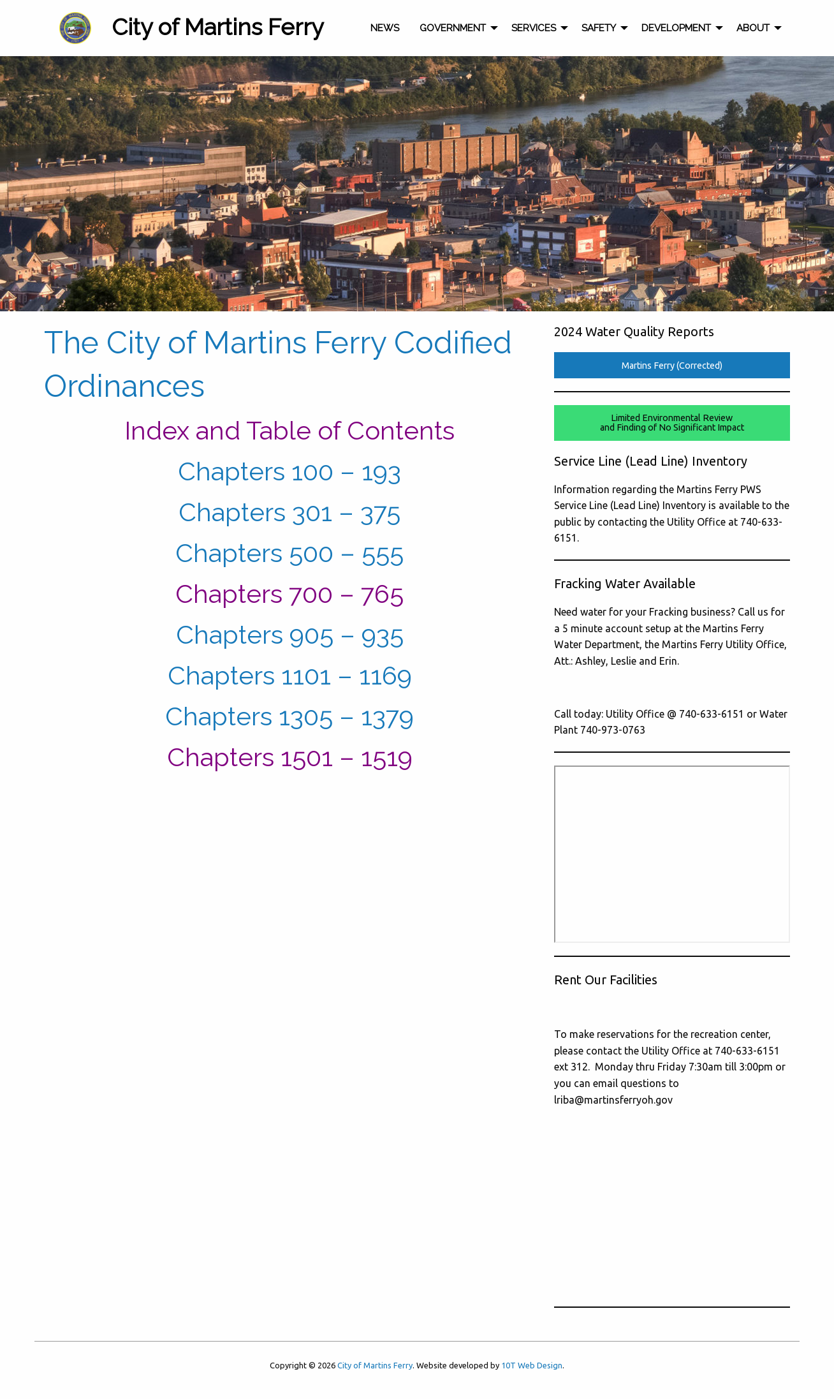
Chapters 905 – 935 (290, 634)
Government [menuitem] (453, 28)
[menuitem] (75, 28)
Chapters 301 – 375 (289, 512)
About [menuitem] (753, 28)
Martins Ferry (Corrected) (672, 365)
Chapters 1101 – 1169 (290, 675)
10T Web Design (531, 1365)
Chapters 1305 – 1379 (289, 716)
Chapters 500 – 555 (289, 553)
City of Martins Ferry (375, 1365)
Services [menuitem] (533, 28)
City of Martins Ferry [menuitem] (218, 26)
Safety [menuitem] (599, 28)
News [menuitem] (384, 28)
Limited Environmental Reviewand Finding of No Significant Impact (672, 422)
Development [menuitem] (676, 28)
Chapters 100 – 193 (289, 471)
